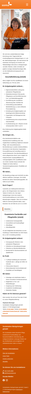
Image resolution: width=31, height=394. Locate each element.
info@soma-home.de (10, 373)
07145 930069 (23, 309)
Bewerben (7, 209)
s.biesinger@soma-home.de (11, 311)
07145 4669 (10, 309)
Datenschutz (6, 391)
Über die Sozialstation (9, 353)
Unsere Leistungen (8, 358)
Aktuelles (5, 361)
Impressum (19, 389)
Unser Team (6, 356)
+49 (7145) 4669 (8, 371)
